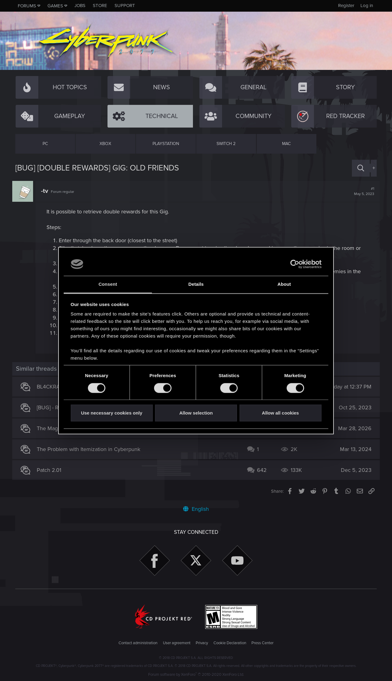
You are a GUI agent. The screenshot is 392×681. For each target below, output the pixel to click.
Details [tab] (196, 284)
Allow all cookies (280, 413)
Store (100, 5)
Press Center (262, 643)
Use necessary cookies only (111, 413)
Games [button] (55, 6)
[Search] (361, 168)
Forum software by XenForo (196, 674)
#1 (361, 191)
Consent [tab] (108, 284)
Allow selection (196, 413)
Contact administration (138, 643)
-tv (47, 191)
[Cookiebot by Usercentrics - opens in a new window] (295, 264)
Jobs (79, 5)
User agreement (176, 643)
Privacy (202, 643)
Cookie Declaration (229, 643)
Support (125, 5)
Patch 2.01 (52, 470)
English (196, 509)
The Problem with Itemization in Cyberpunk (91, 449)
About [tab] (284, 284)
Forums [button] (27, 6)
